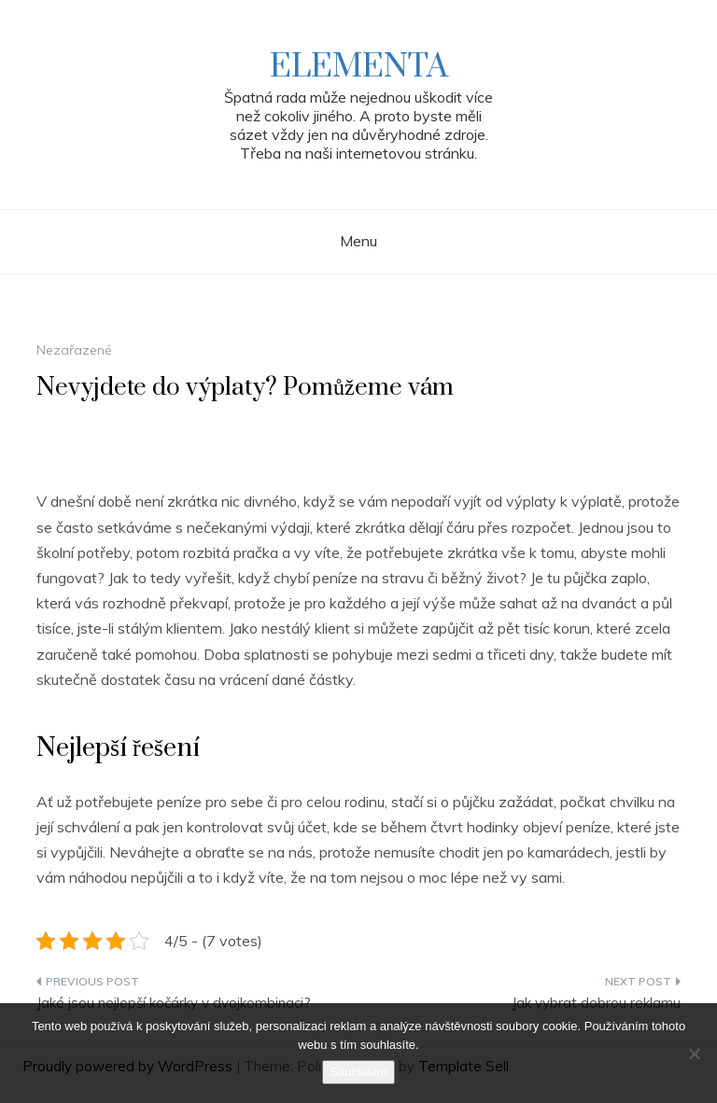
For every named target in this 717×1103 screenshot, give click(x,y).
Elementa (359, 67)
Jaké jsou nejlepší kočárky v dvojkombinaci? (173, 1003)
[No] (693, 1053)
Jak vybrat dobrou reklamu (596, 1003)
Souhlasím (358, 1072)
